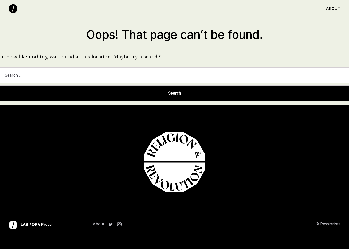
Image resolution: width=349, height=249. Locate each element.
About (333, 8)
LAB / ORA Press (30, 225)
